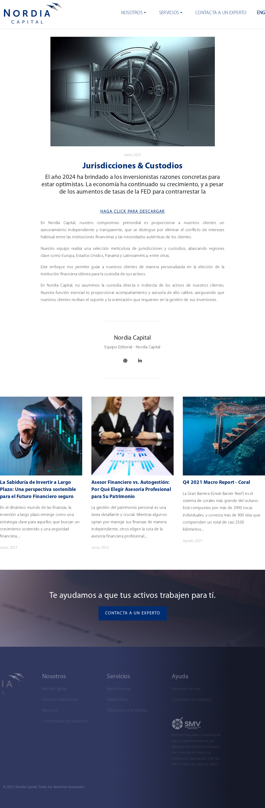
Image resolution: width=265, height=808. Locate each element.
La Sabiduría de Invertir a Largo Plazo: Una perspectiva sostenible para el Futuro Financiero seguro (38, 489)
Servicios (169, 13)
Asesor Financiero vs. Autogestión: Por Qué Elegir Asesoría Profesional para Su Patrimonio (131, 489)
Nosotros (132, 13)
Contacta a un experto (220, 13)
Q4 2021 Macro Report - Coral (216, 482)
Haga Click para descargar (132, 212)
